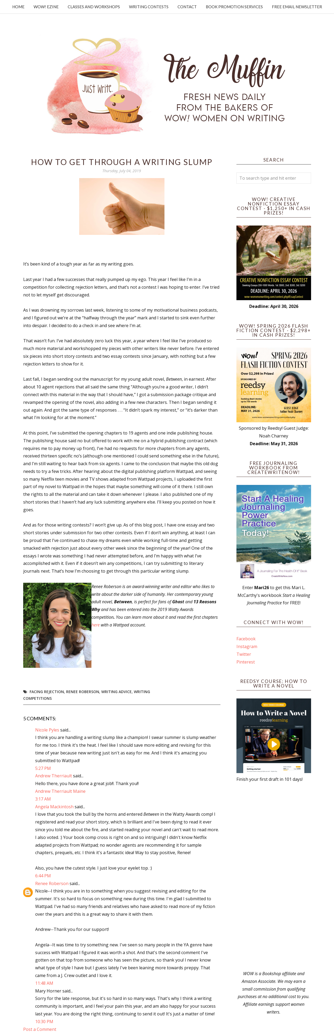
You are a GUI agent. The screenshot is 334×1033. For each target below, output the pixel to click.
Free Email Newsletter (297, 6)
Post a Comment (39, 1029)
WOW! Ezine (46, 6)
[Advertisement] (273, 876)
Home (18, 6)
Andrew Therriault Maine (60, 791)
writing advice (116, 691)
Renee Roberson (82, 691)
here (95, 625)
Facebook (246, 639)
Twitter (243, 654)
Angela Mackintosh (54, 807)
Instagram (246, 646)
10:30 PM (44, 1021)
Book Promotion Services (234, 6)
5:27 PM (43, 768)
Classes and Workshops (94, 6)
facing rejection (47, 691)
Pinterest (245, 662)
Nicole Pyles (47, 730)
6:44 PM (43, 876)
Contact (187, 6)
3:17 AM (43, 799)
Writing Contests (148, 6)
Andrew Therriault (53, 776)
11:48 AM (44, 983)
